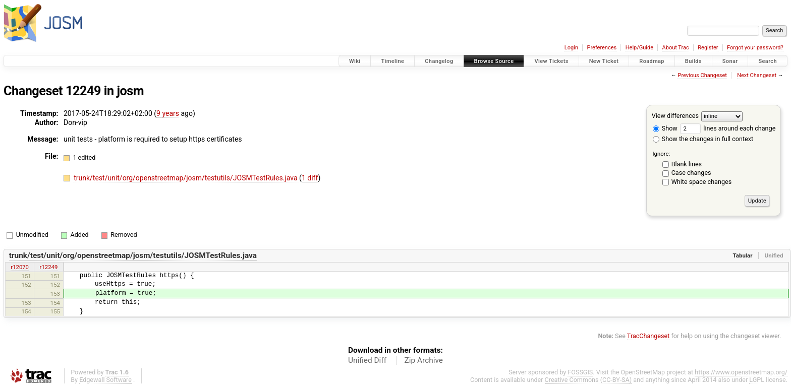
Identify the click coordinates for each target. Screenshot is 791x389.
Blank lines (686, 164)
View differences (675, 115)
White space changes (701, 181)
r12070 (20, 267)
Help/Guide (639, 47)
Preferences (601, 47)
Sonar (730, 61)
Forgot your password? (755, 47)
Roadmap (651, 61)
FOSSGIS (580, 372)
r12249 (49, 267)
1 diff (310, 178)
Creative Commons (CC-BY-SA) (588, 379)
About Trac (675, 47)
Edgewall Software (105, 379)
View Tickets (551, 61)
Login (571, 47)
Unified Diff (367, 360)
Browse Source (494, 61)
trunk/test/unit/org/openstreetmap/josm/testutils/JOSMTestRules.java (186, 178)
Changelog (439, 61)
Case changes (691, 172)
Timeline (392, 61)
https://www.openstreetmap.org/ (741, 372)
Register (708, 47)
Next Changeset (756, 75)
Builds (693, 61)
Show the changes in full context (703, 139)
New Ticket (604, 61)
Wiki (355, 61)
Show (665, 128)
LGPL (756, 379)
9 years (167, 113)
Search (767, 61)
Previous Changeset (701, 75)
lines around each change (727, 128)
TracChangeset (648, 336)
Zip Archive (424, 360)
